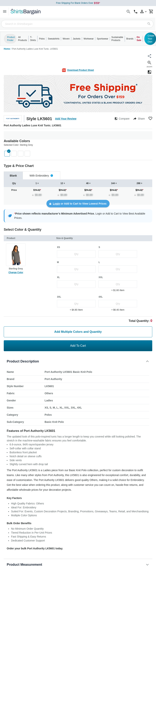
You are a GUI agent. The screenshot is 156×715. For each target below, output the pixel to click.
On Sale (139, 39)
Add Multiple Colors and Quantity (78, 331)
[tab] (13, 175)
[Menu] (4, 11)
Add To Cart (78, 345)
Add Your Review (65, 118)
